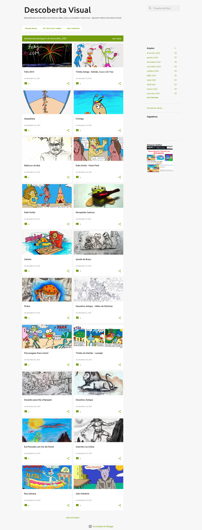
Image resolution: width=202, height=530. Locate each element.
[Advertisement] (133, 82)
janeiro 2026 (152, 57)
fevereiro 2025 (153, 93)
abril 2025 (151, 84)
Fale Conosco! (72, 28)
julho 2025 (151, 75)
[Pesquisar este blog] (166, 8)
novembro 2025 (154, 66)
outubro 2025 (153, 71)
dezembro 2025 (154, 62)
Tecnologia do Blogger (101, 526)
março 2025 (152, 89)
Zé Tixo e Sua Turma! (51, 28)
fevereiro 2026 (153, 53)
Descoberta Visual (57, 9)
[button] (68, 83)
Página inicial (30, 28)
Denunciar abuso (154, 108)
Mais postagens (72, 518)
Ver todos (116, 39)
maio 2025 (151, 80)
